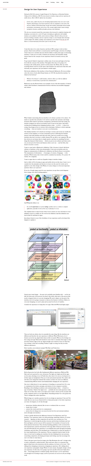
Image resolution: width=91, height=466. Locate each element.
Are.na (60, 461)
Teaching (52, 2)
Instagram (56, 461)
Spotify (68, 461)
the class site (63, 39)
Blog (62, 2)
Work (47, 2)
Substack (51, 461)
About (57, 2)
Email (47, 461)
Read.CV (64, 461)
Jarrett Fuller (6, 2)
